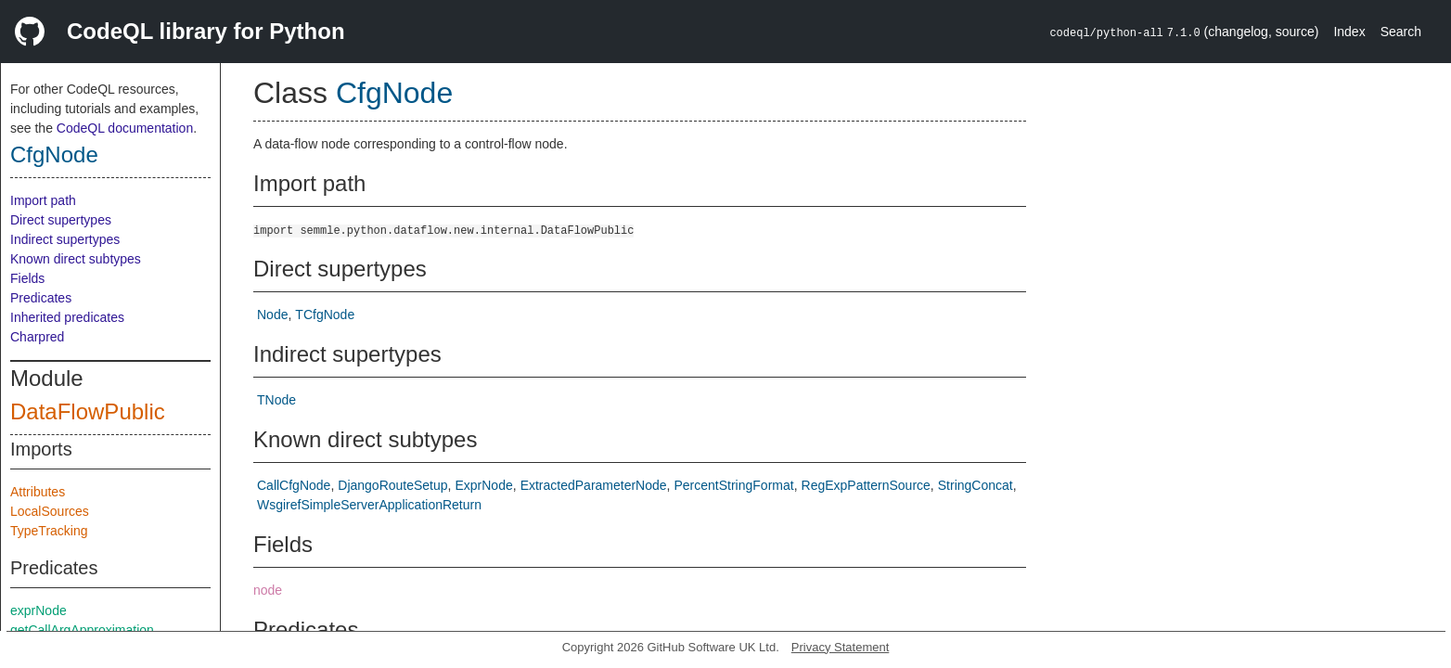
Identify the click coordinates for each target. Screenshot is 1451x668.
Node (272, 314)
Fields (27, 278)
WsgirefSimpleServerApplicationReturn (369, 504)
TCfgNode (324, 314)
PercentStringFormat (733, 485)
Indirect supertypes (65, 239)
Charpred (37, 336)
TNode (276, 399)
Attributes (37, 491)
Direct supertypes (60, 219)
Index (1349, 31)
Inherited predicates (67, 317)
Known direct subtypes (75, 258)
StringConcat (975, 485)
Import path (43, 200)
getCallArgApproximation (82, 630)
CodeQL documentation (125, 128)
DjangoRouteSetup (392, 485)
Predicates (40, 297)
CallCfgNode (293, 485)
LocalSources (49, 511)
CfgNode (54, 154)
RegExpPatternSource (866, 485)
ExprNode (483, 485)
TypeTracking (49, 530)
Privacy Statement (840, 647)
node (267, 590)
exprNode (38, 610)
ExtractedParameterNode (593, 485)
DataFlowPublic (87, 411)
